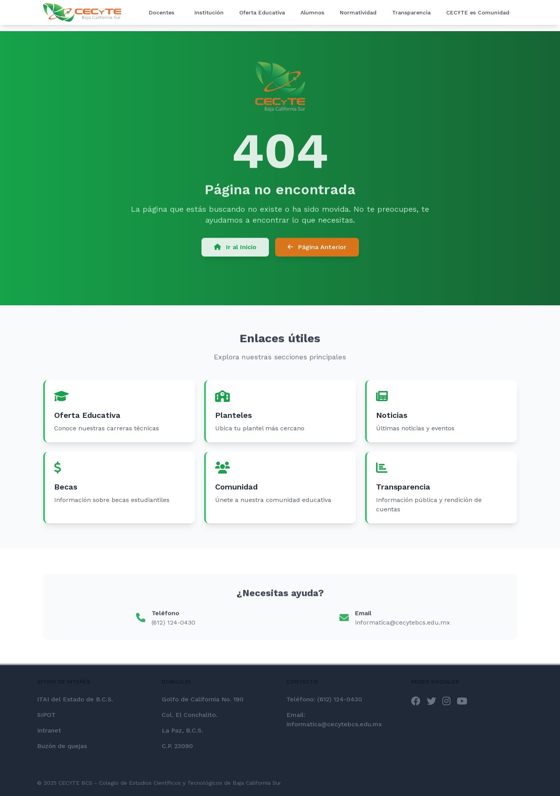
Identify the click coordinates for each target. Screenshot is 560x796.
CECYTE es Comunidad (477, 12)
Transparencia (411, 12)
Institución (209, 12)
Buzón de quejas (62, 746)
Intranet (49, 730)
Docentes (161, 12)
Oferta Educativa (262, 12)
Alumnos (312, 12)
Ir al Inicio (235, 248)
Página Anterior (317, 248)
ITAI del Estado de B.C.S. (75, 699)
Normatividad (358, 12)
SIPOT (46, 715)
